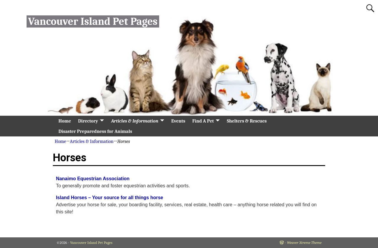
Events (178, 121)
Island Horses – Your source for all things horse (109, 197)
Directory (88, 121)
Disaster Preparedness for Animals (95, 131)
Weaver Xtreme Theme (304, 242)
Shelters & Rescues (247, 121)
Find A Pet (203, 121)
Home (64, 121)
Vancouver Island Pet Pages (92, 21)
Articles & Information (134, 121)
